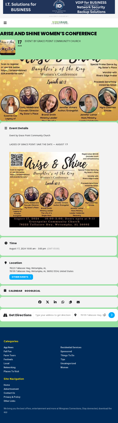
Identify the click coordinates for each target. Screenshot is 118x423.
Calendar (15, 290)
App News (9, 347)
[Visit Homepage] (58, 23)
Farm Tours (10, 355)
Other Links (9, 401)
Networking (10, 367)
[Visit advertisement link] (59, 7)
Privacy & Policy (12, 397)
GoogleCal (32, 290)
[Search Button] (112, 23)
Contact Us (9, 393)
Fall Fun (8, 351)
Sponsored (66, 351)
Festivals (8, 359)
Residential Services (71, 347)
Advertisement (11, 389)
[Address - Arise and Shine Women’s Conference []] (53, 315)
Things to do (67, 355)
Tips (63, 359)
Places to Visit (11, 371)
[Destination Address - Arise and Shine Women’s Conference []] (92, 315)
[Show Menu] (5, 23)
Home (7, 385)
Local (6, 363)
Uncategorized (68, 363)
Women (64, 367)
